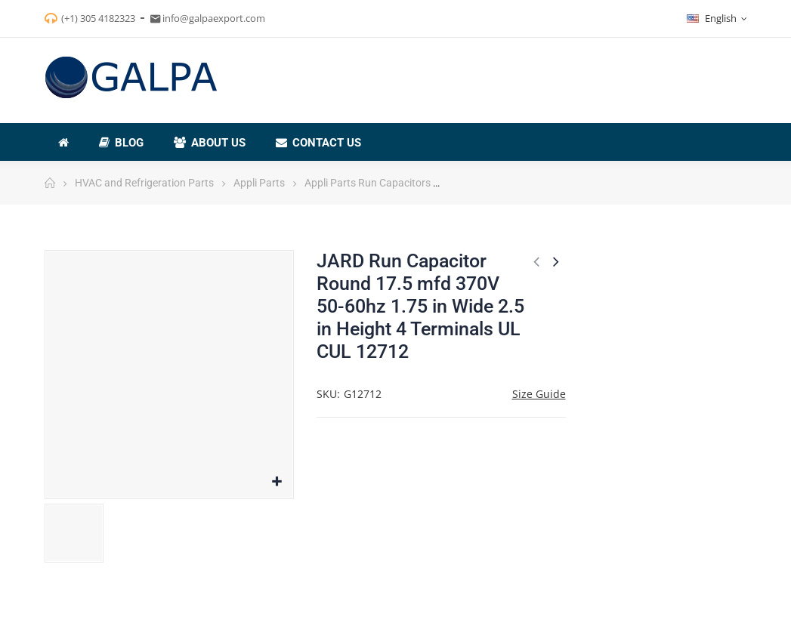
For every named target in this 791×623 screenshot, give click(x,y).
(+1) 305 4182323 (98, 18)
